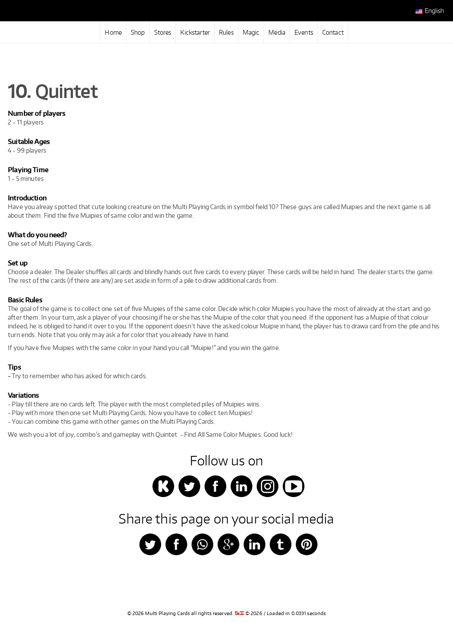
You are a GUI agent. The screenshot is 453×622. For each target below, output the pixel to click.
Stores (163, 32)
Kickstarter (195, 32)
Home (113, 32)
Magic (251, 32)
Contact (333, 32)
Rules (226, 32)
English (429, 11)
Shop (138, 32)
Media (276, 32)
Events (303, 32)
